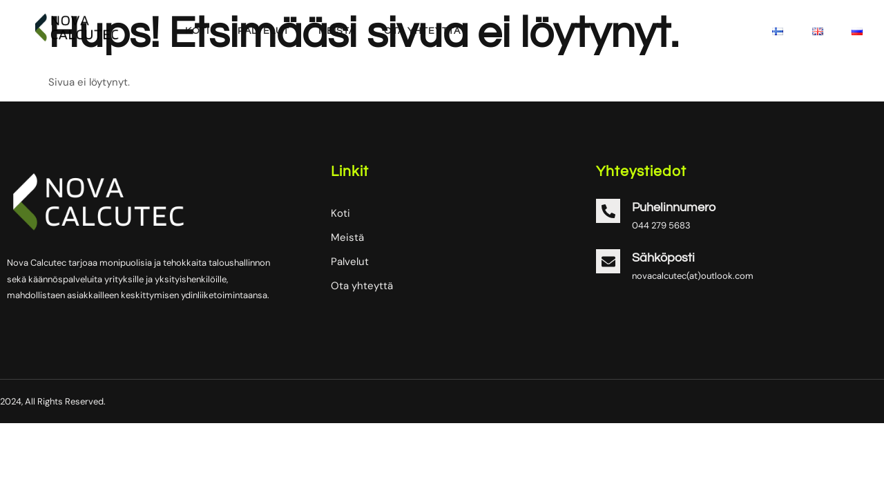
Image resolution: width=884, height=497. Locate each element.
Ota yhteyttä (417, 31)
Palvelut (261, 31)
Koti (195, 31)
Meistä (333, 31)
